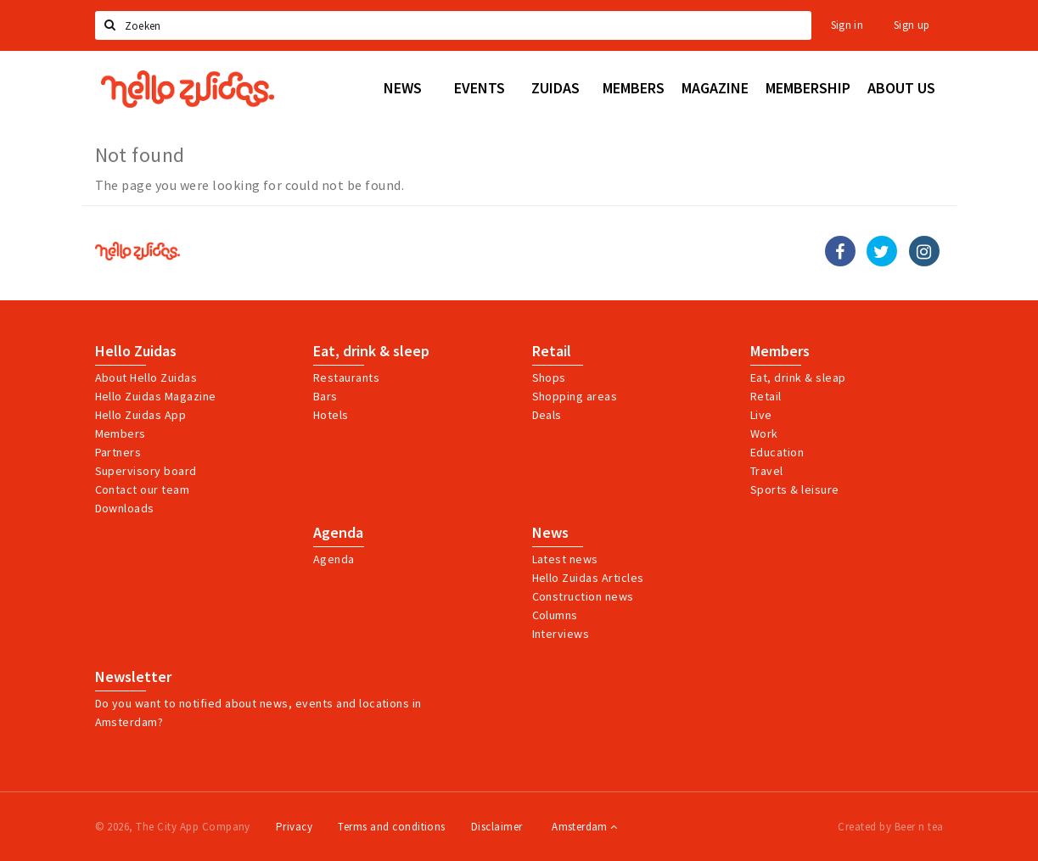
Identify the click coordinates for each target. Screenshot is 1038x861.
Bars (325, 396)
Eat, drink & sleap (798, 377)
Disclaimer (497, 826)
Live (761, 414)
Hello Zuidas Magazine (155, 396)
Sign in (847, 25)
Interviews (561, 633)
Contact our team (142, 489)
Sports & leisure (794, 489)
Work (764, 433)
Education (777, 452)
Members (120, 433)
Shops (549, 377)
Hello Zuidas (136, 351)
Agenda (338, 532)
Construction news (583, 596)
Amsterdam (584, 826)
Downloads (124, 508)
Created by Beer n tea (890, 826)
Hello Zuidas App (141, 414)
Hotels (331, 414)
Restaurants (346, 377)
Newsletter (133, 676)
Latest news (565, 559)
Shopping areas (575, 396)
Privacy (294, 826)
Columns (555, 615)
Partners (118, 452)
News (550, 532)
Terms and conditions (392, 826)
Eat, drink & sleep (371, 351)
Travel (766, 470)
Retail (551, 351)
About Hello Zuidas (146, 377)
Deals (547, 414)
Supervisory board (146, 470)
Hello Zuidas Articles (588, 577)
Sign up (912, 25)
